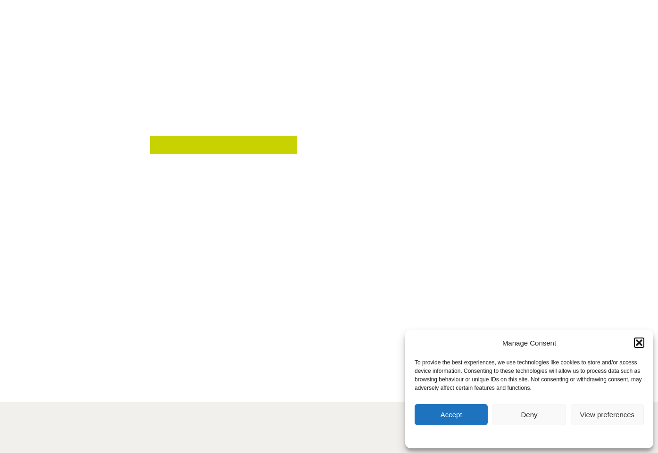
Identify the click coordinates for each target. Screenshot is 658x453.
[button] (639, 342)
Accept (451, 415)
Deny (529, 415)
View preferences (607, 415)
